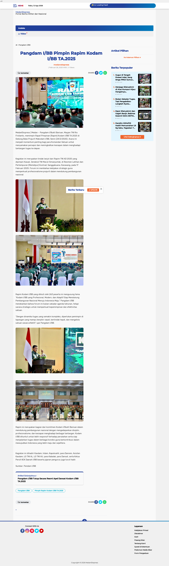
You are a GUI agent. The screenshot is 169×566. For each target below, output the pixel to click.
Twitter (38, 532)
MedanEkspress (23, 12)
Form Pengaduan (141, 553)
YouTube (43, 532)
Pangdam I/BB (24, 491)
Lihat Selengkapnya (132, 137)
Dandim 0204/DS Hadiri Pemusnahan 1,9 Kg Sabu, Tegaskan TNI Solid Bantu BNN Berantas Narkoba (125, 125)
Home (20, 6)
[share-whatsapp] (105, 73)
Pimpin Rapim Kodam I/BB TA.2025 (49, 491)
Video (23, 34)
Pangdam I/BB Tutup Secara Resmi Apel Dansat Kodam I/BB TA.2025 (48, 480)
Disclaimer (138, 533)
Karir (136, 537)
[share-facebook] (96, 73)
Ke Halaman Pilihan (132, 57)
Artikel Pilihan (119, 50)
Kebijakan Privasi (141, 530)
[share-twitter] (101, 73)
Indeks (21, 28)
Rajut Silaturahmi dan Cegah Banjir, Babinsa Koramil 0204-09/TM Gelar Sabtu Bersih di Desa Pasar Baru (125, 113)
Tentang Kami (139, 543)
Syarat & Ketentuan (142, 547)
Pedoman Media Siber (143, 550)
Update (93, 190)
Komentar (23, 73)
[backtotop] (84, 521)
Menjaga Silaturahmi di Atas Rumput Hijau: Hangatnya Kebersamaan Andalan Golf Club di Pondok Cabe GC (125, 89)
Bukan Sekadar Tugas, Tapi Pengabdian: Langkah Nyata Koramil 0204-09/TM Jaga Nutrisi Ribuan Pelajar (125, 101)
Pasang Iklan (139, 540)
